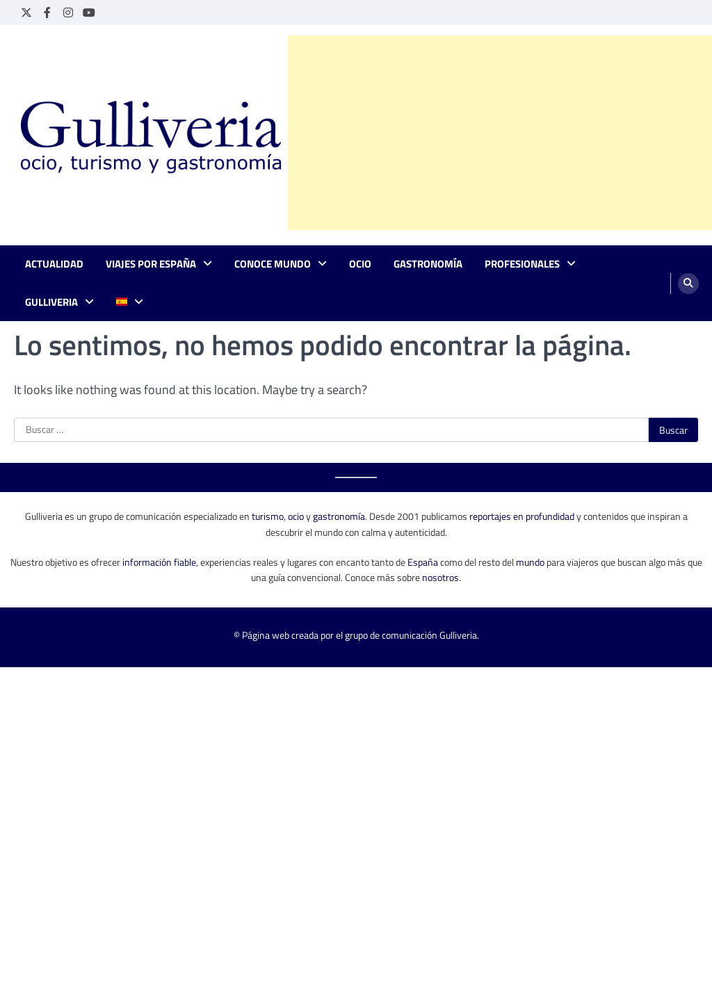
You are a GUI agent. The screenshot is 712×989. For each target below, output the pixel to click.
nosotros (440, 577)
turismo (268, 516)
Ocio (360, 264)
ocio (296, 516)
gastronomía (339, 516)
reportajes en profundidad (521, 516)
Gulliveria (51, 302)
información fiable (159, 562)
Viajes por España (151, 264)
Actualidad (54, 264)
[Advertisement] (500, 132)
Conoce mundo (272, 264)
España (422, 562)
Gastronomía (428, 264)
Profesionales (522, 264)
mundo (530, 562)
